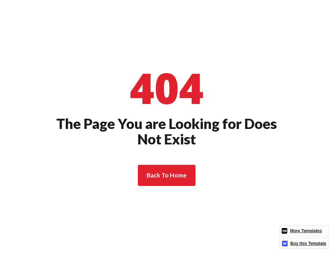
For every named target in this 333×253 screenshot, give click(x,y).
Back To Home (167, 175)
